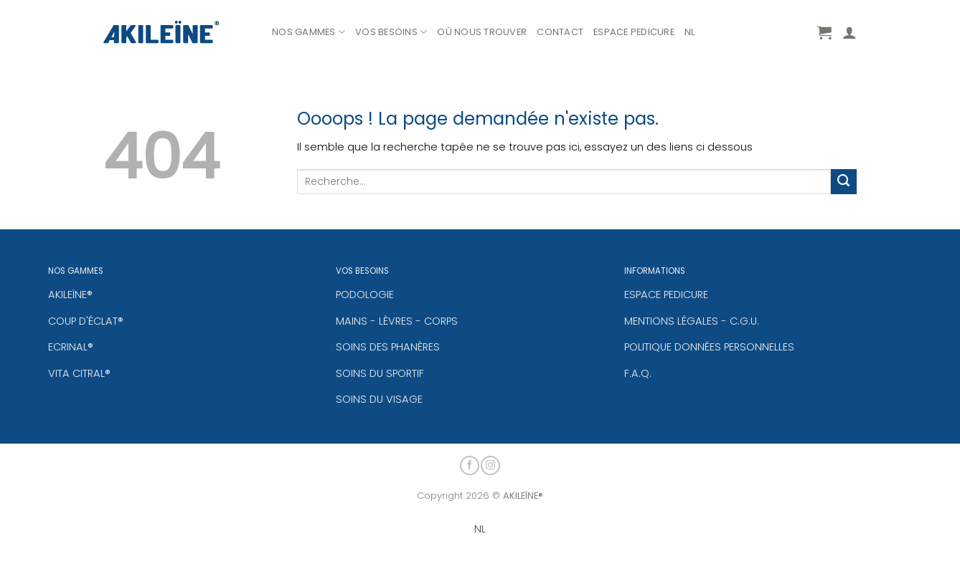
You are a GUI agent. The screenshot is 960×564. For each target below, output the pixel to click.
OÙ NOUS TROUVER (482, 32)
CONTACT (560, 32)
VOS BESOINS (391, 32)
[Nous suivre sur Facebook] (469, 464)
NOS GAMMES (308, 32)
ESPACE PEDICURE (633, 32)
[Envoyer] (844, 182)
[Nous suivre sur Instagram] (490, 464)
